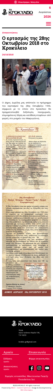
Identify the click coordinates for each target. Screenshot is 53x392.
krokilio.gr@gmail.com (27, 342)
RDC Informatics (27, 390)
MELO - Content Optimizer (21, 388)
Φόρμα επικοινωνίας (39, 358)
